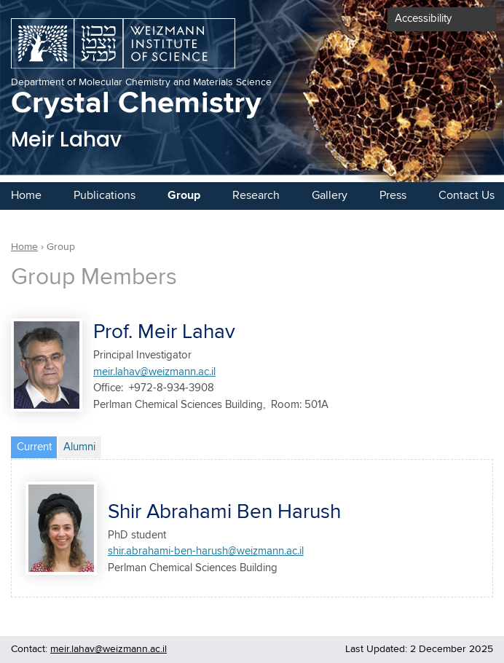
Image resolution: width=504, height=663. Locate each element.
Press (392, 195)
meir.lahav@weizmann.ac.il (154, 372)
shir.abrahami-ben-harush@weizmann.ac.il (206, 551)
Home (26, 195)
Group (184, 195)
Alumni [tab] (79, 447)
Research (256, 195)
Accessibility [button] (423, 19)
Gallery (329, 195)
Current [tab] (37, 445)
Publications (104, 195)
